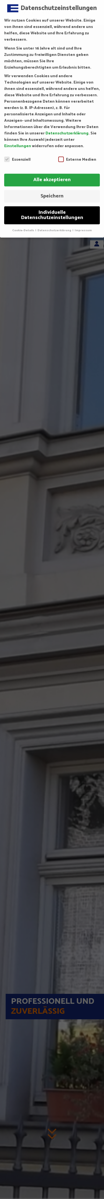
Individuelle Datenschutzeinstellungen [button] (52, 209)
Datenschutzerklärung (66, 128)
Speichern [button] (52, 190)
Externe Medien (77, 154)
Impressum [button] (83, 224)
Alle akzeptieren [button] (52, 174)
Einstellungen (17, 140)
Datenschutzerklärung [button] (54, 224)
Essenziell (17, 154)
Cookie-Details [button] (23, 224)
